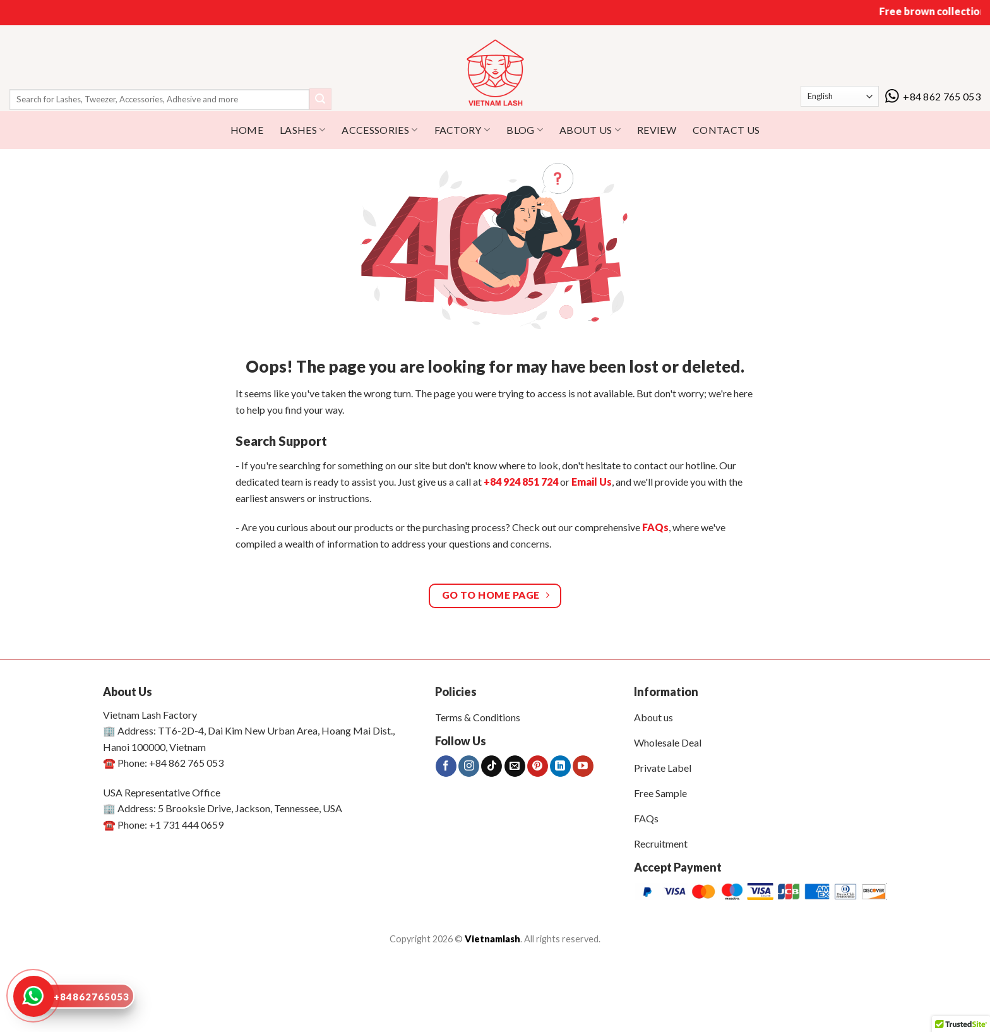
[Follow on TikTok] (491, 766)
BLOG (524, 130)
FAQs (655, 527)
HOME (246, 130)
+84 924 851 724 (521, 482)
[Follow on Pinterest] (537, 766)
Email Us (591, 482)
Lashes (302, 130)
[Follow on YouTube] (583, 766)
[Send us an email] (514, 766)
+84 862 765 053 (933, 96)
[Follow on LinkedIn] (560, 766)
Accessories (379, 130)
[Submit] (320, 99)
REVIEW (656, 130)
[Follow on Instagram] (468, 766)
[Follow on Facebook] (446, 766)
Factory (462, 130)
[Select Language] (840, 96)
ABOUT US (590, 130)
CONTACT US (726, 130)
